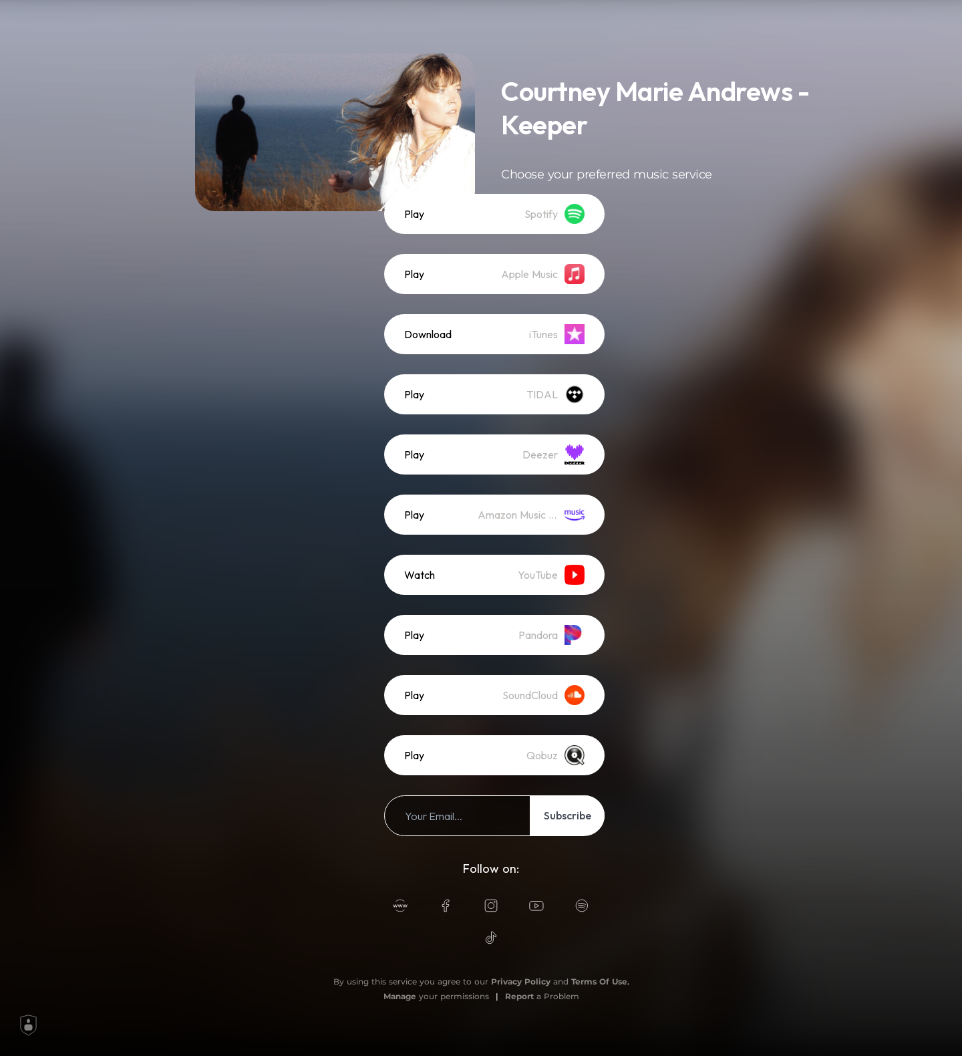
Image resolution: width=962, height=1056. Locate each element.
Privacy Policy (520, 981)
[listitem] (494, 214)
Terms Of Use (599, 981)
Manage (399, 996)
